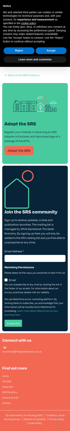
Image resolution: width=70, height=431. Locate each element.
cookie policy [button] (28, 23)
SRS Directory (10, 392)
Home (5, 376)
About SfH (7, 386)
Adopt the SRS (19, 150)
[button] (5, 348)
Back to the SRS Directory (22, 75)
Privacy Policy (56, 419)
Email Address (14, 251)
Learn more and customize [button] (35, 59)
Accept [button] (51, 50)
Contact (6, 403)
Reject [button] (19, 50)
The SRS (6, 381)
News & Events (10, 397)
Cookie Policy (35, 423)
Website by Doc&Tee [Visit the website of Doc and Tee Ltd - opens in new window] (35, 419)
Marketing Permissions (19, 267)
